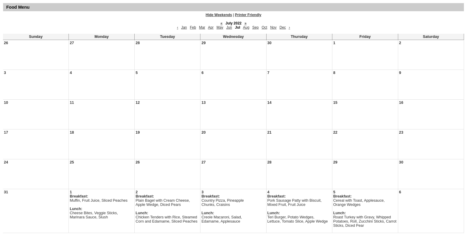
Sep (255, 27)
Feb (193, 27)
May (220, 27)
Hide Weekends (219, 15)
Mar (202, 27)
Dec (283, 27)
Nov (273, 27)
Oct (264, 27)
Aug (246, 27)
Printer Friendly (248, 15)
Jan (184, 27)
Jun (229, 27)
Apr (211, 27)
